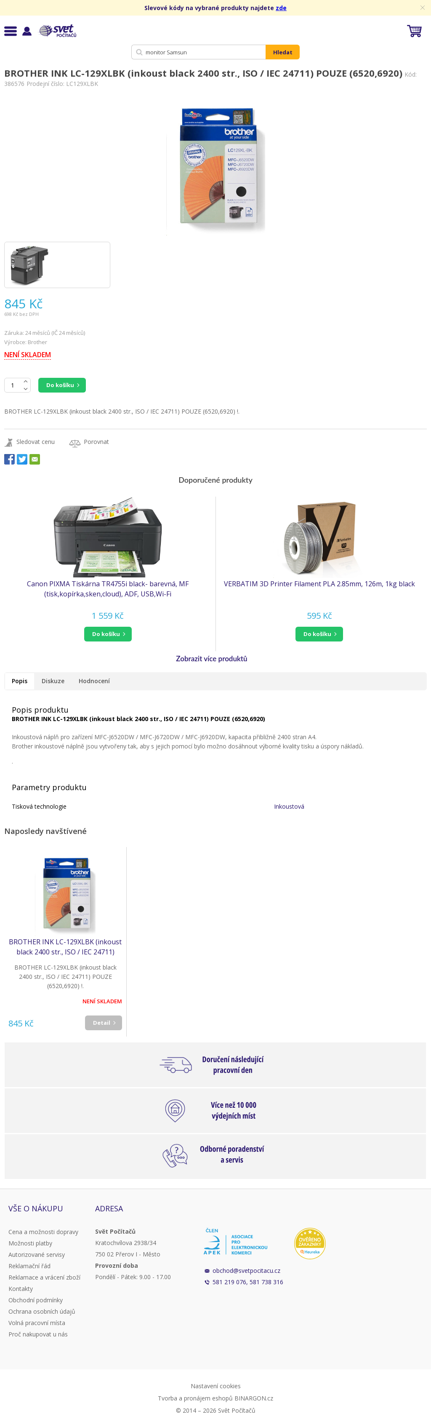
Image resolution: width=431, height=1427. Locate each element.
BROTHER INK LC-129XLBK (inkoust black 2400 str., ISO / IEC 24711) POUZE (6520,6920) (65, 947)
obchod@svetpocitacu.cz (246, 1271)
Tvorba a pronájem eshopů (195, 1398)
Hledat (283, 52)
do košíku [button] (106, 634)
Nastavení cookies (216, 1386)
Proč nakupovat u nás (38, 1334)
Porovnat (96, 442)
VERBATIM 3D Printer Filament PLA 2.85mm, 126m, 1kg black (319, 583)
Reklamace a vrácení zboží (44, 1277)
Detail (101, 1022)
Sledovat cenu (35, 442)
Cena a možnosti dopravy (43, 1232)
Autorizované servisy (36, 1255)
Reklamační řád (29, 1266)
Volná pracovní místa (36, 1323)
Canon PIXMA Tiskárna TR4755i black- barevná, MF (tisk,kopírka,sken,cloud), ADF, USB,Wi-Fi (108, 589)
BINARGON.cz (253, 1398)
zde (281, 8)
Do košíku (60, 385)
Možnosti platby (30, 1243)
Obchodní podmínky (35, 1300)
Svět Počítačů (56, 30)
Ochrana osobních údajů (41, 1311)
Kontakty (20, 1289)
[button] (107, 634)
